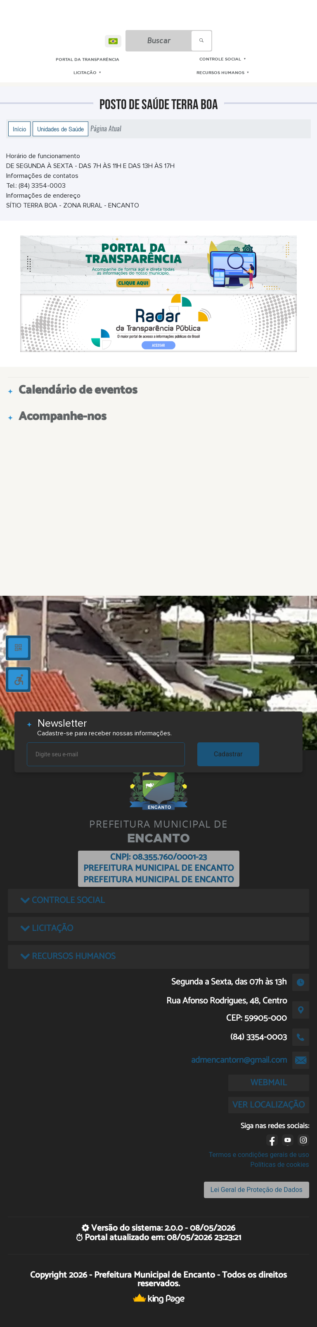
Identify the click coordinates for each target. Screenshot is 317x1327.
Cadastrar (228, 754)
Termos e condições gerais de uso (259, 1155)
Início (19, 129)
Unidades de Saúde (60, 129)
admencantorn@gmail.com (239, 1060)
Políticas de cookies (280, 1164)
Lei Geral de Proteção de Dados (257, 1190)
